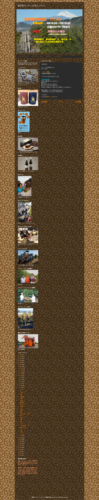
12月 (22, 368)
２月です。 (22, 433)
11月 (22, 370)
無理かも (22, 402)
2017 (20, 441)
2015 (20, 445)
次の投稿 (44, 101)
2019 (20, 437)
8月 (21, 375)
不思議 (21, 406)
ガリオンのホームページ (23, 56)
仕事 (21, 431)
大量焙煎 (22, 396)
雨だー (21, 415)
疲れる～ (22, 417)
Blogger (66, 497)
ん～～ (21, 390)
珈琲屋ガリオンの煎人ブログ (31, 5)
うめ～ (21, 429)
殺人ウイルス (23, 427)
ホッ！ (21, 423)
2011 (20, 453)
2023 (20, 360)
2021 (20, 364)
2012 (20, 451)
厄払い (21, 408)
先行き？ (22, 400)
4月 (21, 383)
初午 (21, 421)
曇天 (21, 394)
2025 (20, 356)
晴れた (21, 398)
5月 (21, 381)
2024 (20, 358)
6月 (21, 379)
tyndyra (54, 497)
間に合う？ (22, 404)
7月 (21, 377)
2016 (20, 443)
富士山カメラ (49, 56)
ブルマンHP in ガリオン (37, 56)
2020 (20, 366)
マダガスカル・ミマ (24, 425)
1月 (21, 435)
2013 (20, 449)
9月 (21, 373)
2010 (20, 455)
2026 (20, 354)
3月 (21, 385)
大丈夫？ (22, 392)
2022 (20, 362)
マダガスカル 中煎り (25, 413)
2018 (20, 439)
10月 (22, 371)
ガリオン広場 (57, 56)
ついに (21, 388)
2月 (21, 387)
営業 (21, 419)
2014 (20, 447)
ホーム (61, 101)
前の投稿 (78, 101)
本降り (21, 410)
